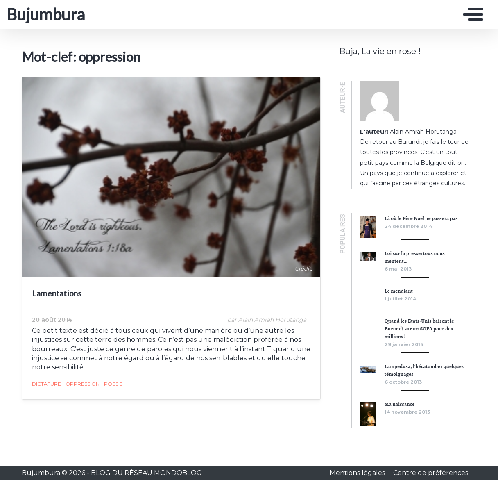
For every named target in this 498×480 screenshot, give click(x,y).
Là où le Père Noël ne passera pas (421, 218)
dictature (46, 384)
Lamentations (56, 293)
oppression (81, 384)
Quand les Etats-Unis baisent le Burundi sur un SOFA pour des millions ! (419, 328)
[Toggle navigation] (470, 14)
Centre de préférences (430, 473)
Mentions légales (358, 473)
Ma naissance (400, 403)
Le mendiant (399, 290)
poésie (112, 384)
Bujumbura (46, 14)
